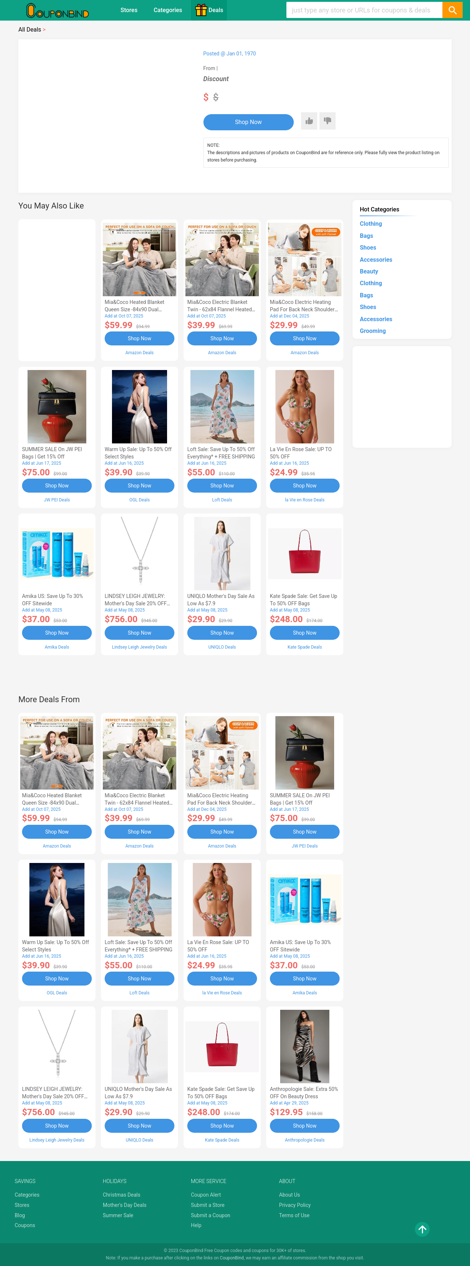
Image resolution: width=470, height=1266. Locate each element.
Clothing (371, 223)
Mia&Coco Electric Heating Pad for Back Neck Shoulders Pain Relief (303, 309)
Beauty (369, 271)
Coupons (25, 1225)
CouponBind (232, 1257)
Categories (167, 10)
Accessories (376, 259)
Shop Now (248, 122)
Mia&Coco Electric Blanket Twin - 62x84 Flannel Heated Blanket (219, 309)
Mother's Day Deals (125, 1205)
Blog (20, 1215)
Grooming (373, 330)
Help (196, 1225)
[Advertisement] (57, 289)
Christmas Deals (121, 1195)
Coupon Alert (206, 1195)
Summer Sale (118, 1215)
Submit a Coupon (210, 1215)
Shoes (368, 247)
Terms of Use (294, 1215)
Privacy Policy (295, 1205)
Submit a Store (208, 1205)
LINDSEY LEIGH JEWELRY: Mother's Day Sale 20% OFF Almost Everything (136, 603)
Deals (209, 10)
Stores (128, 10)
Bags (366, 235)
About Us (289, 1195)
